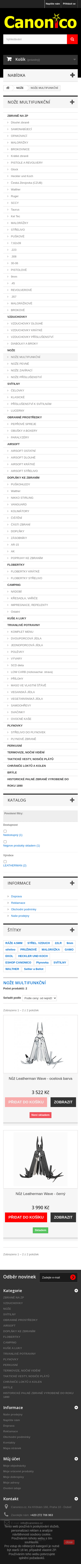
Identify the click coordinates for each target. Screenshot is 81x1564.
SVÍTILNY (13, 383)
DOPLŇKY (17, 531)
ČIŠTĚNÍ (16, 517)
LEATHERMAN (14, 865)
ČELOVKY (17, 390)
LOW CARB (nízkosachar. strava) (31, 672)
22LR (58, 943)
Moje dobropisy (13, 1477)
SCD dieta (17, 665)
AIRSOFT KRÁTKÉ (22, 464)
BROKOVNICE (20, 149)
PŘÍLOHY (16, 678)
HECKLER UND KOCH (33, 956)
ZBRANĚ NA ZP (17, 115)
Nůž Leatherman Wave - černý (40, 1194)
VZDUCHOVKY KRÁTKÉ (26, 330)
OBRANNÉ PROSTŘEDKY (24, 417)
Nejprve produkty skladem (21, 845)
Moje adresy (11, 1482)
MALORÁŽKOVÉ (21, 303)
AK (12, 551)
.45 (12, 283)
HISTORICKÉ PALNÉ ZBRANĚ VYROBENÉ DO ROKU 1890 (38, 782)
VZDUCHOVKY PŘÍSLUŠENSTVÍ (31, 337)
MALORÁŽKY (19, 142)
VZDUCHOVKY (17, 316)
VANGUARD (18, 504)
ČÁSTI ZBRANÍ (20, 524)
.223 (13, 249)
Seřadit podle (12, 997)
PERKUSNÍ (14, 745)
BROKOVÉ (17, 310)
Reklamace (17, 902)
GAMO (69, 949)
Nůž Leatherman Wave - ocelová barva (40, 1079)
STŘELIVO (17, 229)
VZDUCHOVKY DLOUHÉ (26, 323)
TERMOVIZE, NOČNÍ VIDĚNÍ (25, 752)
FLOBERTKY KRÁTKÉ (25, 571)
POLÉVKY (17, 651)
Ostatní (15, 611)
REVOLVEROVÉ (21, 290)
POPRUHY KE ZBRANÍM (26, 558)
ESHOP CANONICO (18, 962)
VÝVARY (16, 658)
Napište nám (53, 3)
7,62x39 (15, 243)
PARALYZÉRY (19, 437)
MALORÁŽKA (51, 949)
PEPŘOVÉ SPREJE (23, 424)
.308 (13, 256)
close (69, 1542)
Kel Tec (15, 216)
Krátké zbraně (19, 156)
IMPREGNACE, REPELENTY (29, 605)
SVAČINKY (17, 712)
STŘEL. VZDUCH (38, 943)
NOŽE (11, 350)
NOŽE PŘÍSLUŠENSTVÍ (26, 377)
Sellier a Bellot (33, 969)
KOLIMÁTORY (19, 511)
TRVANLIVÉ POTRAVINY (23, 625)
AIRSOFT (13, 444)
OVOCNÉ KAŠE (20, 718)
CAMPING (14, 584)
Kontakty (9, 1442)
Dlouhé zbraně (19, 122)
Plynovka (42, 962)
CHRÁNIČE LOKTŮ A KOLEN (26, 765)
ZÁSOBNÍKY (18, 538)
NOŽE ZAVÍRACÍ (21, 370)
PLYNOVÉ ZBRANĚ (23, 739)
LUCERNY (17, 410)
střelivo (10, 949)
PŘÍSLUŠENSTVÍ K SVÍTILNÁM (30, 404)
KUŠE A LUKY (16, 618)
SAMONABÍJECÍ (21, 129)
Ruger (14, 196)
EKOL (9, 956)
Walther (15, 189)
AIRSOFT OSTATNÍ (23, 450)
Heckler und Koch (21, 176)
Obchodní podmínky (23, 909)
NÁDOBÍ (16, 591)
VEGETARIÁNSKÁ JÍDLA (26, 698)
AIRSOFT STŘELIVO (24, 471)
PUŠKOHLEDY (20, 484)
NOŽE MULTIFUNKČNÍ (25, 357)
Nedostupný (12, 835)
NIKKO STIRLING (21, 497)
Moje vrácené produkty (18, 1471)
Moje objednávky (14, 1465)
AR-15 (14, 544)
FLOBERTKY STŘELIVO (26, 578)
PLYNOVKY (14, 725)
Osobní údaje (12, 1488)
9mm (13, 276)
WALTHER (12, 969)
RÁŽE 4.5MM (13, 943)
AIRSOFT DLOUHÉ (23, 457)
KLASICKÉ (17, 397)
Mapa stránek (12, 1448)
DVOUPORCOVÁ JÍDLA (25, 638)
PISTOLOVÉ (18, 270)
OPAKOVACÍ (18, 135)
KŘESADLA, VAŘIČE (24, 598)
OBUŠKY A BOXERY (23, 430)
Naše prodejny (19, 915)
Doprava (16, 896)
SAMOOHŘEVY (20, 705)
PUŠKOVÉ (17, 236)
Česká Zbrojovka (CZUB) (26, 182)
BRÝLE (12, 772)
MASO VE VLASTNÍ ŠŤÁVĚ (28, 685)
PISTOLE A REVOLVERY (26, 162)
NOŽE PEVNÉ (19, 363)
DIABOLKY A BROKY (24, 343)
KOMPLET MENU (21, 631)
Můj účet (11, 1458)
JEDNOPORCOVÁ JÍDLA (26, 645)
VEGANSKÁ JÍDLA (22, 692)
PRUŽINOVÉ (28, 949)
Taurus (14, 209)
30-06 (14, 263)
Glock (14, 169)
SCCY (14, 202)
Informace (19, 883)
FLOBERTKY (15, 564)
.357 (13, 296)
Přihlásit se (69, 3)
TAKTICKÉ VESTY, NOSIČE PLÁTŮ (30, 759)
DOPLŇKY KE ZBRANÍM (23, 477)
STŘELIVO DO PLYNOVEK (28, 732)
